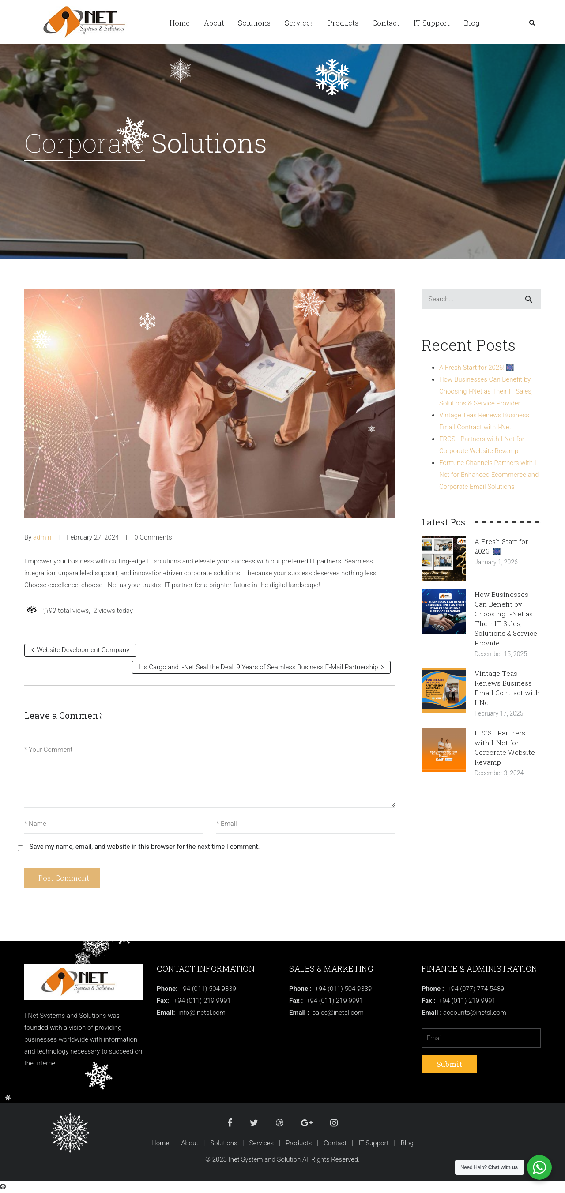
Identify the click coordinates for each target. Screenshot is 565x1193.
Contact (335, 1143)
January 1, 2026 (496, 562)
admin (42, 537)
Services (261, 1143)
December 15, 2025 (501, 653)
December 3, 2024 (499, 773)
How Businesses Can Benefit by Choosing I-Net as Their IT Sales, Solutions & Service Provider (486, 391)
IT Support (373, 1143)
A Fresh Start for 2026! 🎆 (476, 367)
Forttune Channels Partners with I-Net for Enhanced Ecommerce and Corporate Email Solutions (489, 475)
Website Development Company (80, 650)
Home (160, 1143)
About (189, 1143)
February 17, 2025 (499, 713)
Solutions (223, 1143)
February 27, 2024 (93, 537)
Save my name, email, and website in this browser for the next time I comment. (145, 847)
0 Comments (153, 537)
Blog (407, 1143)
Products (299, 1143)
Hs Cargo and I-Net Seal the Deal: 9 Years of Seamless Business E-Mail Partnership (261, 667)
